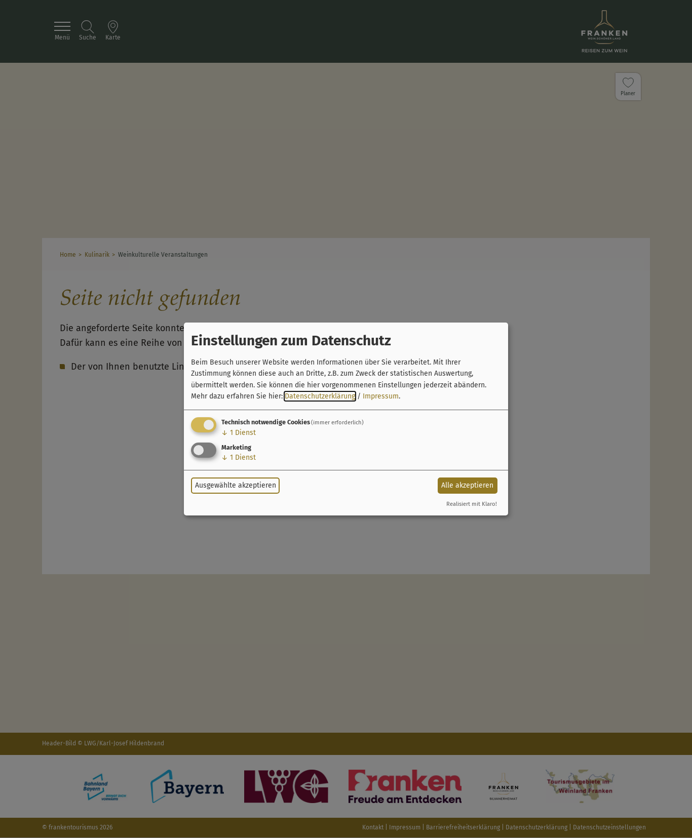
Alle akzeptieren (467, 485)
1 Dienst (238, 432)
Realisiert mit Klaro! (471, 504)
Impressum (381, 396)
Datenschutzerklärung (320, 396)
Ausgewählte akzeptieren (235, 485)
